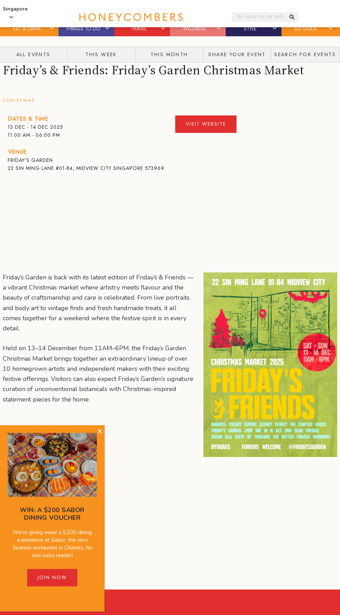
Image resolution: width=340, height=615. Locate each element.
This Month (169, 54)
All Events (33, 54)
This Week (101, 54)
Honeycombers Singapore (138, 17)
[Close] (100, 431)
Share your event (236, 54)
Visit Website (206, 123)
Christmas (19, 100)
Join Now (52, 577)
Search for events (305, 54)
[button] (52, 29)
